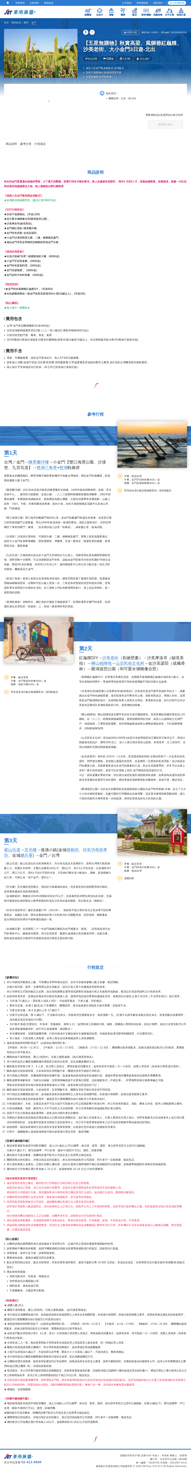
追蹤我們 (158, 3)
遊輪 (111, 11)
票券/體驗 (146, 11)
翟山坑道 (12, 849)
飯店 (134, 11)
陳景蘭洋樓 (38, 462)
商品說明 (11, 143)
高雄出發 (181, 11)
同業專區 (20, 3)
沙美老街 (110, 657)
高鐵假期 (157, 11)
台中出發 (169, 11)
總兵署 (26, 855)
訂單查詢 (127, 3)
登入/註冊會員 (177, 3)
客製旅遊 (48, 3)
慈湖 (63, 467)
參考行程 (26, 143)
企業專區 (34, 3)
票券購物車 (142, 3)
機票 (123, 11)
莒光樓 (30, 849)
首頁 (6, 22)
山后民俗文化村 (130, 663)
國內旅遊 (16, 22)
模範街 (73, 849)
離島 (26, 22)
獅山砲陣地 (101, 663)
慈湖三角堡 (47, 467)
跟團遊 (88, 11)
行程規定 (40, 143)
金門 (33, 22)
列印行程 (130, 32)
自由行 (99, 11)
